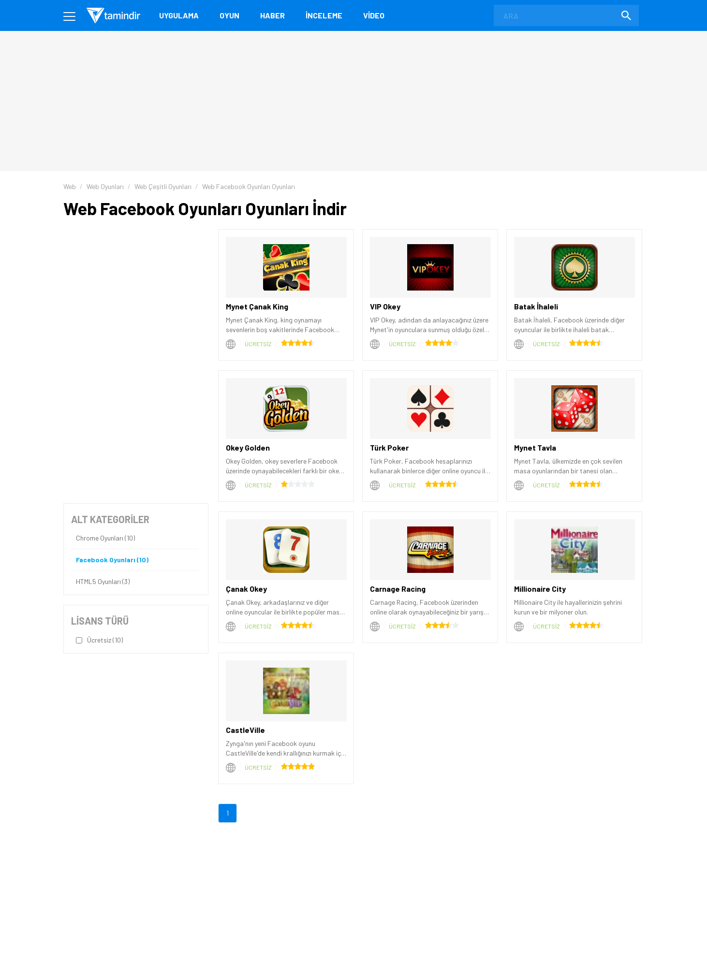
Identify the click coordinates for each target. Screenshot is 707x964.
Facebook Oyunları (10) (112, 559)
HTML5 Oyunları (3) (103, 581)
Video (373, 15)
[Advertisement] (135, 289)
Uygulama (179, 15)
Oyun (229, 15)
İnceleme (324, 15)
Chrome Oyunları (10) (105, 538)
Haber (272, 15)
